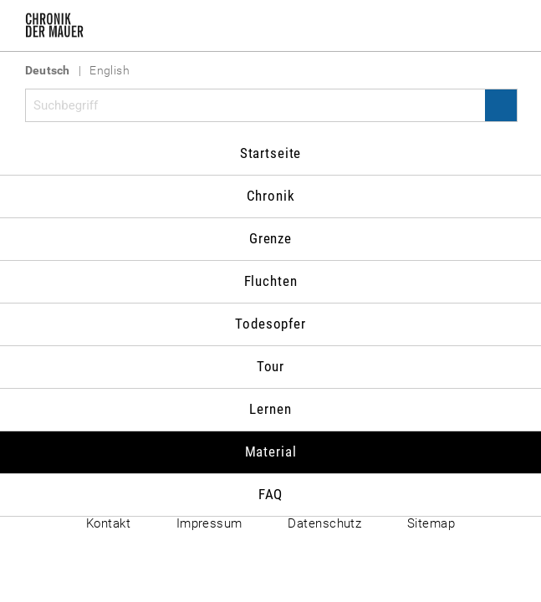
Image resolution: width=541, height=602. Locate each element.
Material (271, 451)
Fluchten (271, 281)
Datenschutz (324, 523)
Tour (270, 366)
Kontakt (108, 523)
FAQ (270, 494)
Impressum (209, 523)
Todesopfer (270, 323)
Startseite (271, 153)
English (109, 70)
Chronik (271, 195)
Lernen (270, 408)
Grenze (270, 238)
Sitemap (431, 523)
